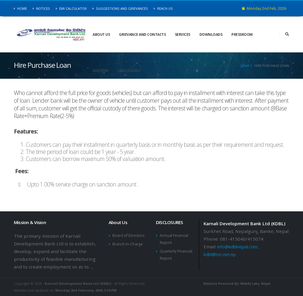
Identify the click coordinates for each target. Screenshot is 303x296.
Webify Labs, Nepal (255, 283)
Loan (244, 65)
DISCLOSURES (129, 70)
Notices (41, 8)
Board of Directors (128, 235)
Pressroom (242, 34)
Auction (101, 70)
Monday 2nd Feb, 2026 (264, 8)
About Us (101, 34)
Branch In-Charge (127, 244)
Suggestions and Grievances (120, 8)
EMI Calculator (71, 8)
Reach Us (163, 8)
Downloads (211, 34)
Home (20, 8)
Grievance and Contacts (142, 34)
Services (182, 34)
